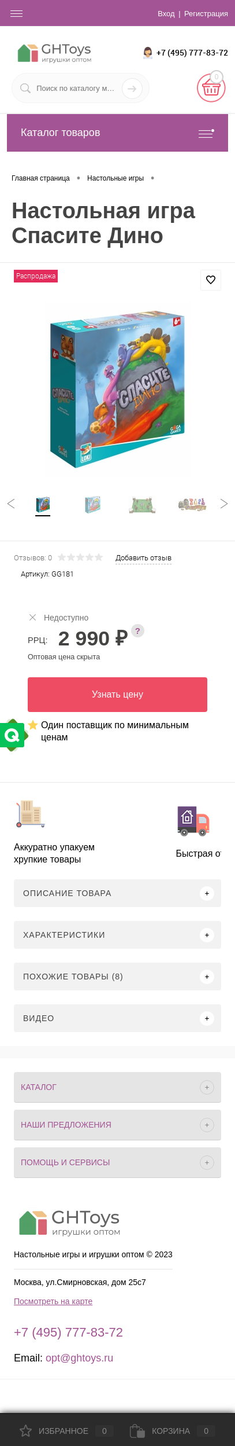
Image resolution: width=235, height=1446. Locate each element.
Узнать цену (117, 694)
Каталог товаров (117, 133)
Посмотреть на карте (53, 1301)
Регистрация (206, 13)
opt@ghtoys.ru (79, 1358)
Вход (166, 13)
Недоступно (58, 617)
